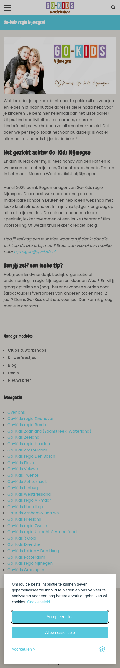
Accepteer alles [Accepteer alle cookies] (60, 617)
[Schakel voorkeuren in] (23, 649)
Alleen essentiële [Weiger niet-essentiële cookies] (60, 632)
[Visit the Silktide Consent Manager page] (102, 649)
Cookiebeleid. (39, 602)
